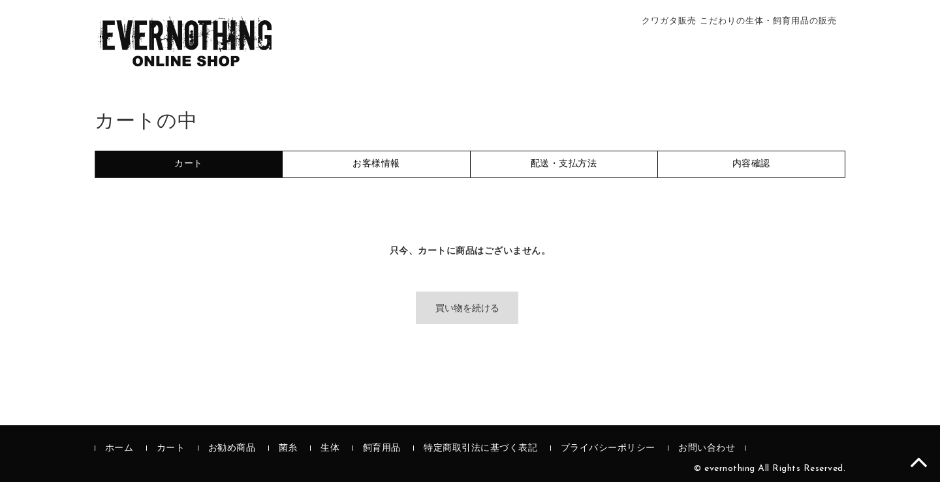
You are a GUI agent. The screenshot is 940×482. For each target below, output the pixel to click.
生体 (330, 448)
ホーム (119, 448)
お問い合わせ (706, 448)
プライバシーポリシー (608, 448)
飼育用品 (382, 448)
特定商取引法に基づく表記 (480, 448)
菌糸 (288, 448)
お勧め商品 (232, 448)
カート (171, 448)
